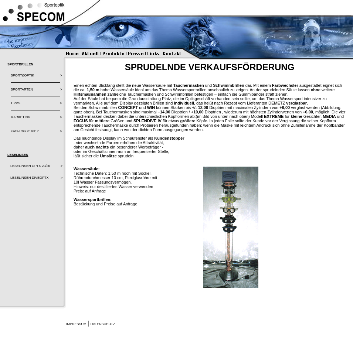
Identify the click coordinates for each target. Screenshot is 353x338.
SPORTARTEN (22, 89)
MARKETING (21, 117)
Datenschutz (103, 324)
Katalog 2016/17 (25, 131)
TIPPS (15, 103)
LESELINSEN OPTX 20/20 (30, 166)
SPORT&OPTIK (22, 75)
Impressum (76, 324)
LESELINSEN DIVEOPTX (29, 178)
